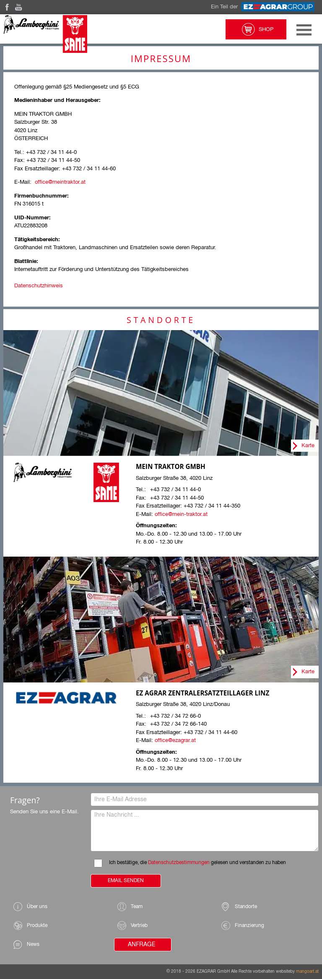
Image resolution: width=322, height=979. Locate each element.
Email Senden (126, 880)
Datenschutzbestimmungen (179, 862)
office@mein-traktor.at (181, 514)
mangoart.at (307, 971)
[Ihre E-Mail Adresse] (205, 799)
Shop (256, 29)
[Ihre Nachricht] (205, 830)
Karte (307, 445)
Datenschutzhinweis (38, 286)
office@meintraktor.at (60, 182)
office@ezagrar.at (175, 740)
